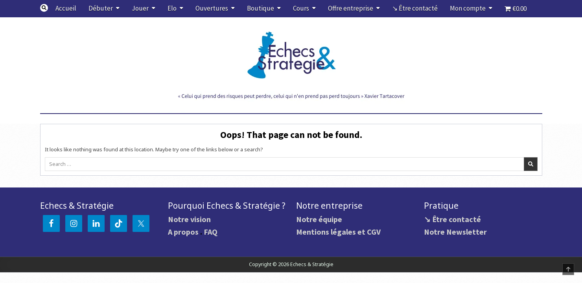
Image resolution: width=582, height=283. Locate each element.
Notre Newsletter (455, 232)
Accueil (65, 8)
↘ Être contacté (415, 8)
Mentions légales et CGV (338, 232)
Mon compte (468, 8)
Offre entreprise (350, 8)
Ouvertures (211, 8)
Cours (301, 8)
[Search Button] (44, 8)
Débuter (100, 8)
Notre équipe (319, 219)
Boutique (260, 8)
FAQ (210, 232)
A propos (183, 232)
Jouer (140, 8)
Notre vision (189, 219)
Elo (172, 8)
